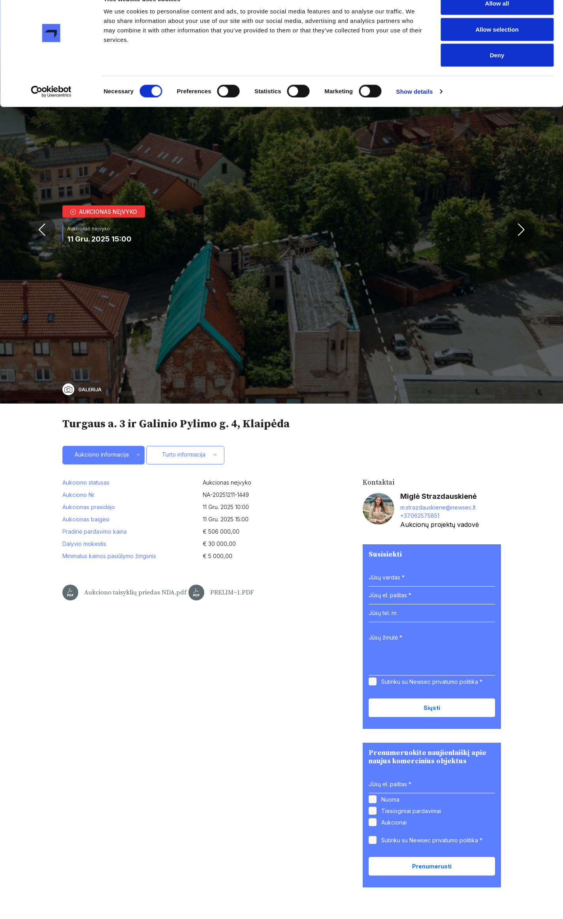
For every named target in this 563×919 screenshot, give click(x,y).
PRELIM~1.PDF (221, 694)
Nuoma (390, 901)
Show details (414, 109)
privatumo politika (455, 783)
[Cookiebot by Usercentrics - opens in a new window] (51, 109)
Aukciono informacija (102, 556)
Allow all (497, 20)
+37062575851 (419, 617)
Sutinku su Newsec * (431, 783)
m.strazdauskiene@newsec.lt (438, 609)
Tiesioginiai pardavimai (411, 912)
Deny (497, 72)
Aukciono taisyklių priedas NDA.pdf (124, 694)
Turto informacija (185, 556)
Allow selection (496, 46)
